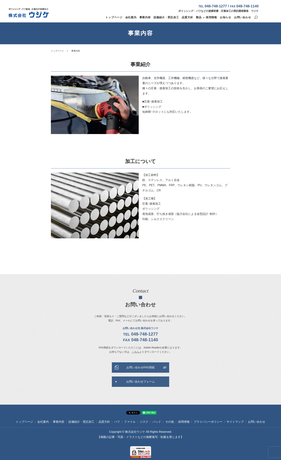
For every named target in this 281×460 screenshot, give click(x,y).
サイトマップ (235, 421)
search (256, 17)
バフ (117, 421)
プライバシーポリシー (208, 421)
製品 (199, 17)
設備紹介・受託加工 (166, 17)
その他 (169, 421)
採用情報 (211, 17)
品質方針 (187, 17)
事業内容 (145, 17)
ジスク (144, 421)
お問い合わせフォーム (140, 385)
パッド (157, 421)
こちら (135, 355)
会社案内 (131, 17)
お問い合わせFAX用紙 (140, 371)
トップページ (113, 17)
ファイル (129, 421)
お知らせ (225, 17)
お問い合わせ (242, 17)
